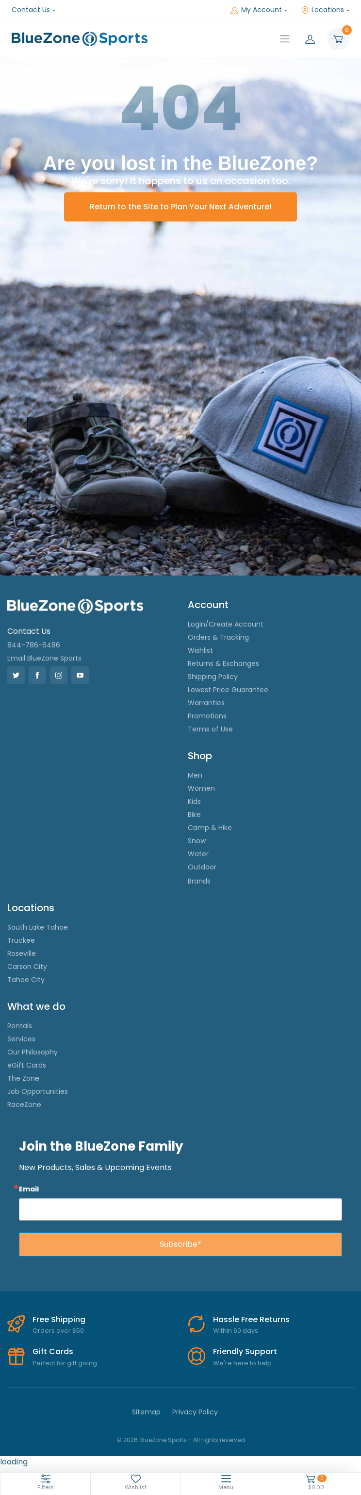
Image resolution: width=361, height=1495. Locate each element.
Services (21, 1039)
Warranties (206, 703)
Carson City (27, 966)
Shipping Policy (213, 676)
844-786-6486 (33, 645)
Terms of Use (210, 729)
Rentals (19, 1026)
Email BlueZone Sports (44, 658)
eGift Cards (26, 1065)
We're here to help (242, 1363)
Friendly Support (245, 1351)
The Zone (23, 1078)
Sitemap (146, 1412)
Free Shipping (59, 1319)
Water (198, 854)
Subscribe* (180, 1244)
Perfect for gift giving (65, 1363)
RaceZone (24, 1104)
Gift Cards (53, 1351)
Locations (322, 10)
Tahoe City (26, 980)
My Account (256, 10)
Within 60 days (235, 1330)
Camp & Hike (210, 827)
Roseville (21, 953)
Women (201, 788)
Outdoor (202, 867)
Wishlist (200, 650)
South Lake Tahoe (37, 927)
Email (29, 1188)
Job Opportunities (37, 1091)
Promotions (207, 716)
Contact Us (31, 10)
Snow (197, 841)
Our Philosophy (32, 1052)
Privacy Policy (195, 1412)
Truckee (21, 940)
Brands (199, 881)
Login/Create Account (225, 624)
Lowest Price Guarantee (228, 690)
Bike (194, 814)
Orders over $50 (58, 1330)
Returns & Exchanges (223, 663)
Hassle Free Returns (251, 1319)
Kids (194, 801)
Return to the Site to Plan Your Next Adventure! (181, 206)
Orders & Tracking (218, 637)
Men (195, 775)
